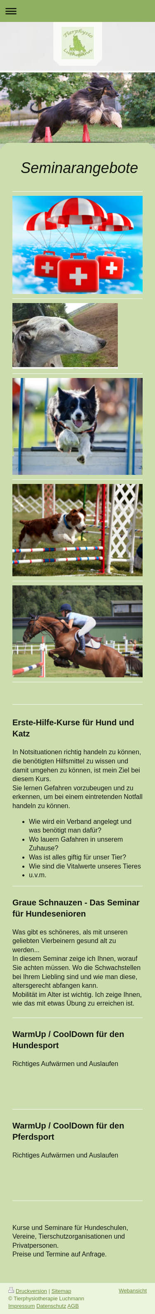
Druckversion (27, 1291)
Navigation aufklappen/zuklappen (77, 11)
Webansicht (133, 1291)
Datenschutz (51, 1306)
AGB (73, 1306)
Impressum (21, 1306)
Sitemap (62, 1291)
